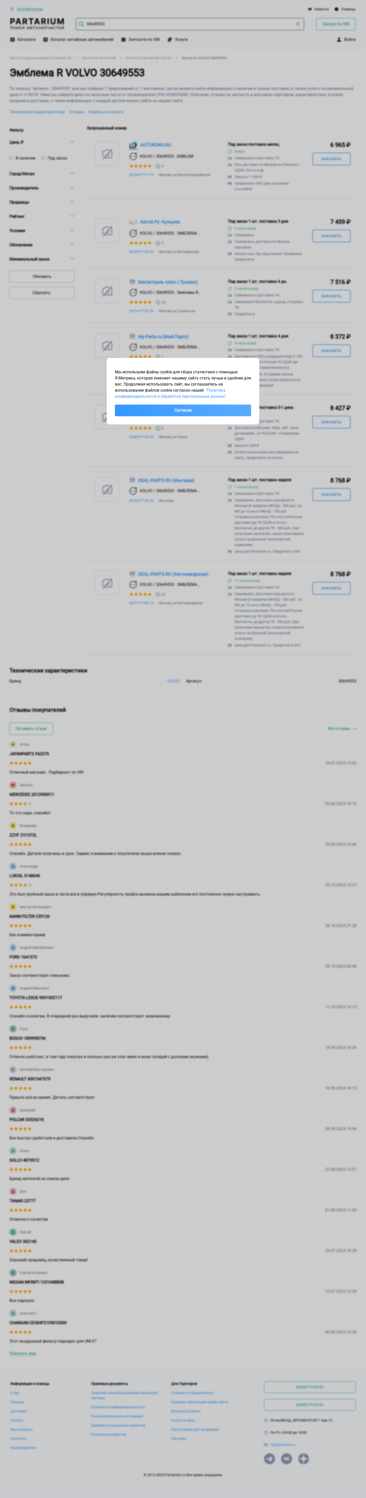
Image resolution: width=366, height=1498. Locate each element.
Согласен (183, 410)
